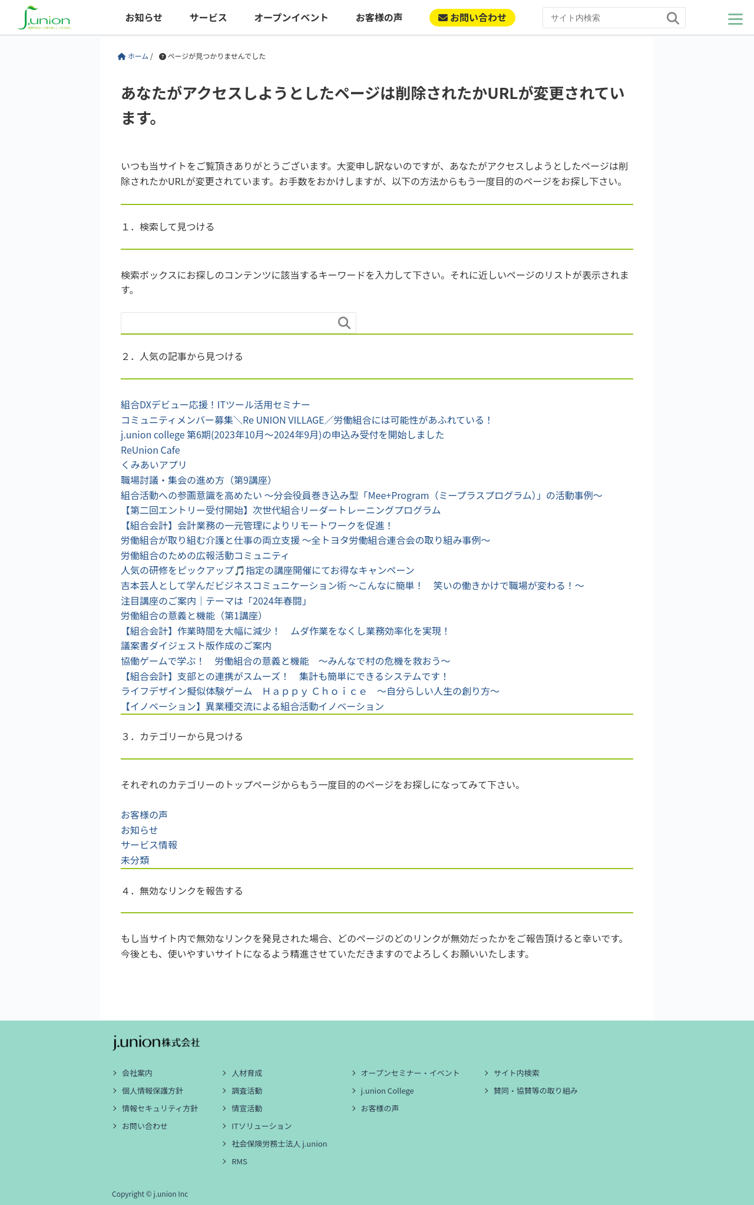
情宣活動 (247, 1108)
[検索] (673, 18)
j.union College (387, 1090)
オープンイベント (291, 17)
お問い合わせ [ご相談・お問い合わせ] (472, 17)
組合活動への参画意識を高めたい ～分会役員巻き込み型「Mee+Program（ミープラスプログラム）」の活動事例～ (362, 495)
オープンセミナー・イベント (410, 1072)
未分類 (135, 860)
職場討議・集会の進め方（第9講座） (199, 480)
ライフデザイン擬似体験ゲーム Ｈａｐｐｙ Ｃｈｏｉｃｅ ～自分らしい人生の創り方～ (310, 691)
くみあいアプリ (154, 464)
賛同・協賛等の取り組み (536, 1090)
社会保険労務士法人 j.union (279, 1143)
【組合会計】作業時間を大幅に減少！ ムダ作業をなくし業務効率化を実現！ (286, 630)
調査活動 (247, 1090)
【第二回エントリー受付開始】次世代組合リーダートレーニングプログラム (281, 510)
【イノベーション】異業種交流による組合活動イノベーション (252, 706)
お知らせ (144, 17)
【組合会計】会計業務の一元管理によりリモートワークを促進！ (257, 525)
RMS (239, 1161)
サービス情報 (149, 844)
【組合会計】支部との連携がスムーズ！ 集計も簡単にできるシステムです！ (285, 676)
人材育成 (247, 1072)
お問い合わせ (145, 1125)
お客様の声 (379, 17)
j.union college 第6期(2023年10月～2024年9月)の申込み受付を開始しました (282, 434)
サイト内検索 (517, 1072)
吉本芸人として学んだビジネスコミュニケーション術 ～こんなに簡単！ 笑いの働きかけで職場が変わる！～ (352, 585)
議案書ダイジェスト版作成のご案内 (196, 645)
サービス (208, 17)
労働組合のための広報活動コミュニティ (205, 555)
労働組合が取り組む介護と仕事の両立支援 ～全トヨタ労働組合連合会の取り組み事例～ (306, 540)
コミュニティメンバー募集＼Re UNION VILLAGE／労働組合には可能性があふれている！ (307, 419)
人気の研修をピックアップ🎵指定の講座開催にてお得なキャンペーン (268, 570)
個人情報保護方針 (152, 1090)
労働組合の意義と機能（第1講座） (194, 615)
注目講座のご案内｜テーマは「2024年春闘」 (216, 600)
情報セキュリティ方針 (160, 1108)
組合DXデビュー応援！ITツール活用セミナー (215, 404)
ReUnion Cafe (150, 450)
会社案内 (137, 1072)
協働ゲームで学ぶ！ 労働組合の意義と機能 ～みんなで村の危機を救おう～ (286, 660)
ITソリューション (262, 1125)
